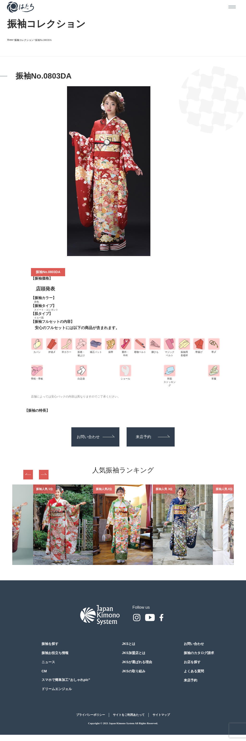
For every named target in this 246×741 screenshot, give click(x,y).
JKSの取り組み (133, 671)
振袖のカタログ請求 (199, 653)
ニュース (48, 662)
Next (44, 474)
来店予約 (153, 437)
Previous (28, 474)
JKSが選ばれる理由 (137, 662)
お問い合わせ (96, 437)
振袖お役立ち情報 (55, 653)
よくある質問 (194, 671)
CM (44, 671)
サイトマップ (161, 715)
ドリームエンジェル (57, 689)
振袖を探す (50, 644)
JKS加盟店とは (133, 653)
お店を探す (192, 662)
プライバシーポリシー (90, 715)
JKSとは (128, 644)
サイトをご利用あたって (129, 715)
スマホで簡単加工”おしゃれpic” (66, 680)
